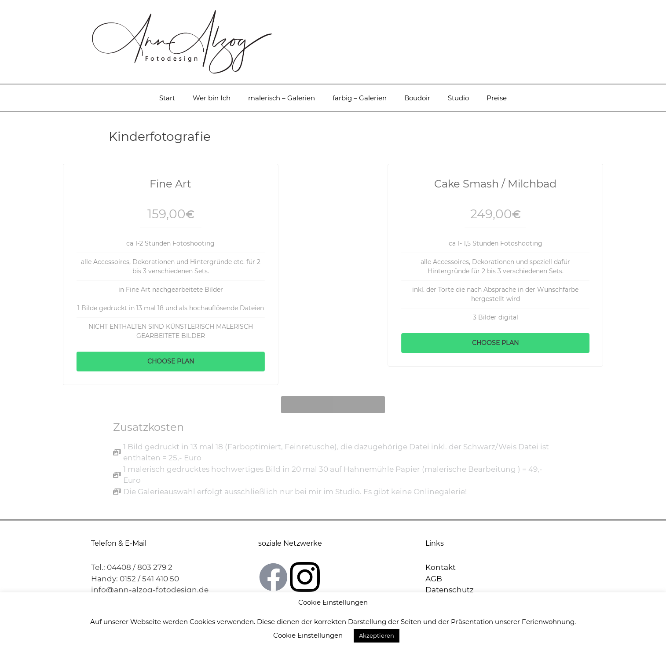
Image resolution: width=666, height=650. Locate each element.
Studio (458, 98)
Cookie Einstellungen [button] (308, 635)
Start (167, 98)
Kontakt (440, 565)
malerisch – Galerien (281, 98)
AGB (433, 576)
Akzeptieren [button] (376, 635)
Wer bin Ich (212, 98)
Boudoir (417, 98)
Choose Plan (141, 361)
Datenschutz (449, 588)
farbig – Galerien (360, 98)
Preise (497, 98)
